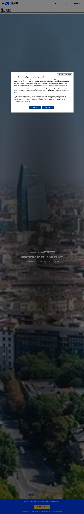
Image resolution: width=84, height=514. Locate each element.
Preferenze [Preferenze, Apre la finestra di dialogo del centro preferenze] (35, 107)
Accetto (47, 107)
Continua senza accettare (64, 74)
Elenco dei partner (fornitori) (22, 101)
